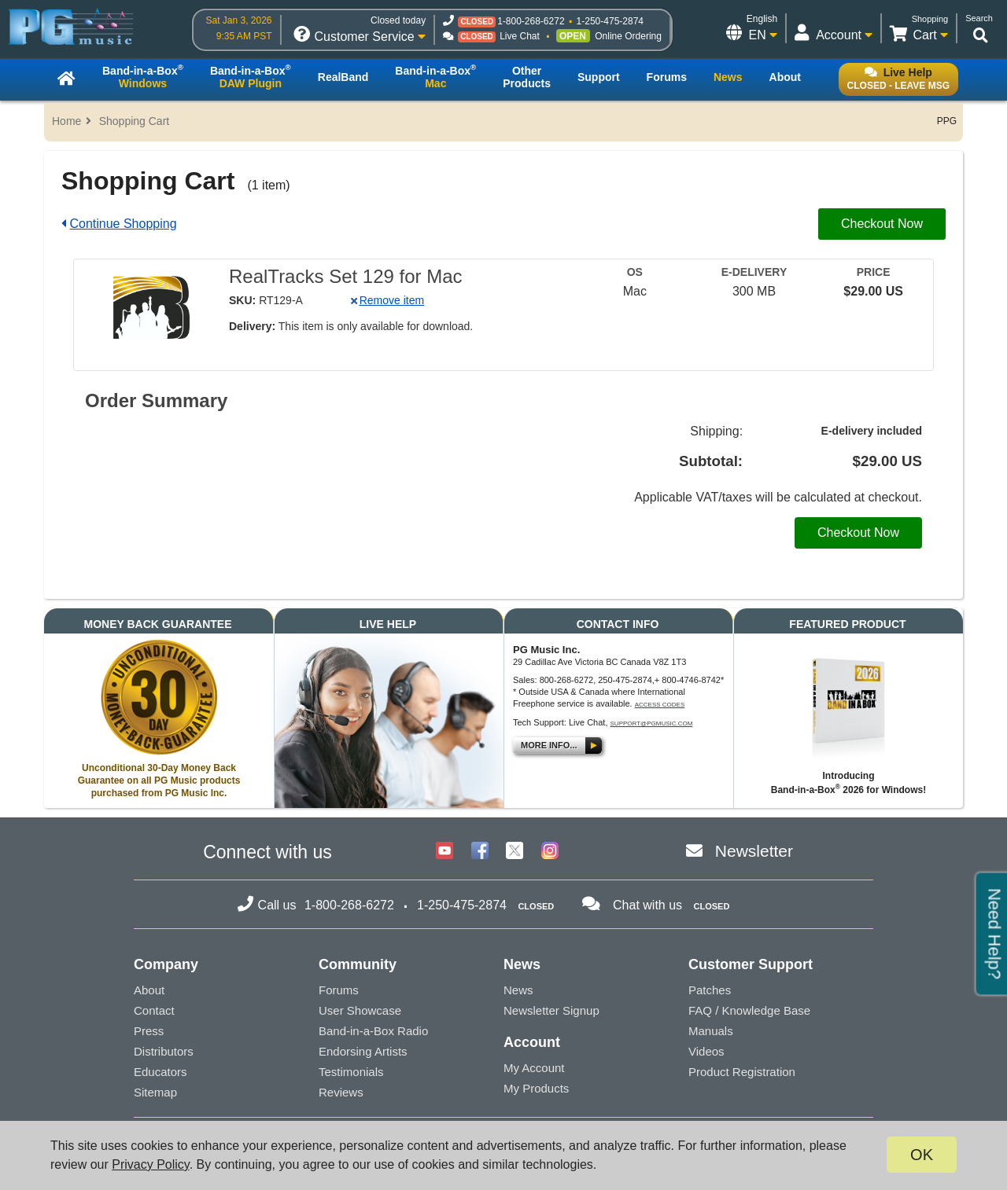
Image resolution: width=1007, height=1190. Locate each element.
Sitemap (155, 1092)
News (518, 990)
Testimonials (351, 1071)
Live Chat (520, 36)
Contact (154, 1010)
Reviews (341, 1092)
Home (66, 121)
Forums (339, 990)
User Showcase (360, 1010)
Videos (706, 1051)
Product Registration (741, 1071)
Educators (160, 1071)
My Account (534, 1067)
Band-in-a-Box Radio (373, 1031)
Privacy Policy (150, 1164)
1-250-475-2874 (610, 21)
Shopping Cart (134, 121)
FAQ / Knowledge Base (749, 1010)
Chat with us (647, 905)
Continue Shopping (122, 223)
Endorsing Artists (363, 1051)
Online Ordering (628, 36)
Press (149, 1031)
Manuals (710, 1031)
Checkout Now (882, 223)
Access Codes (660, 704)
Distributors (164, 1051)
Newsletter (754, 851)
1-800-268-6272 (530, 21)
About (149, 990)
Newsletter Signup (551, 1010)
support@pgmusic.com (651, 723)
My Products (536, 1088)
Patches (709, 990)
